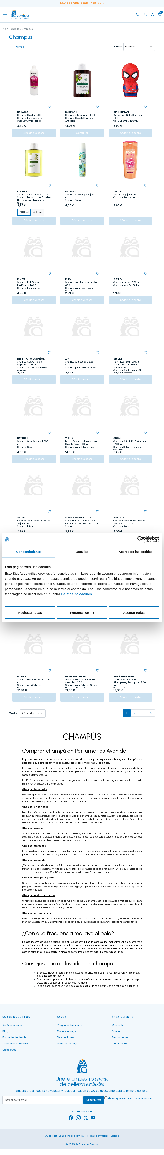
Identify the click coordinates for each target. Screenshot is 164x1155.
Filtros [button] (16, 46)
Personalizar (82, 612)
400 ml (37, 213)
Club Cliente (119, 1055)
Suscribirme (93, 1111)
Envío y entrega (66, 1043)
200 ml (23, 213)
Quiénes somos (12, 1036)
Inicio (5, 28)
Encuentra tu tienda (14, 1049)
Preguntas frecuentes (70, 1036)
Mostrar (14, 725)
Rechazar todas (30, 612)
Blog (5, 1043)
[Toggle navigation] (4, 14)
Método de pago (67, 1055)
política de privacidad (140, 1109)
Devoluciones (65, 1049)
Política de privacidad (97, 1147)
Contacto (117, 1043)
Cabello (15, 28)
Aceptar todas (134, 612)
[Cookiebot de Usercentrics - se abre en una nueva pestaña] (140, 539)
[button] (160, 14)
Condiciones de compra (71, 1147)
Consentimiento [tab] (28, 551)
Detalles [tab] (82, 551)
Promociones (120, 1049)
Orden (118, 47)
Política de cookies (76, 594)
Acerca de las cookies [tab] (135, 551)
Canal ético (9, 1061)
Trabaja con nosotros (15, 1055)
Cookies (115, 1147)
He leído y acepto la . (130, 1109)
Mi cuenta (118, 1036)
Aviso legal (51, 1147)
